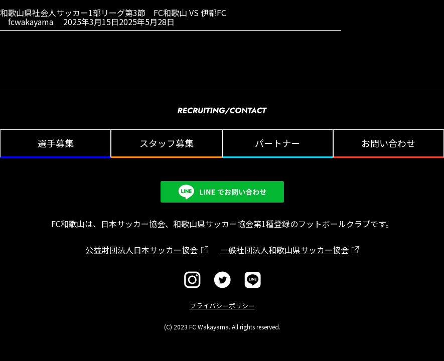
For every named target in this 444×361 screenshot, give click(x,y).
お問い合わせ (388, 142)
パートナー (277, 142)
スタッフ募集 (166, 142)
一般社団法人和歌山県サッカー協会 (284, 250)
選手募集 (56, 142)
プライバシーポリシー (222, 305)
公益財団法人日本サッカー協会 (141, 250)
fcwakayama (30, 22)
